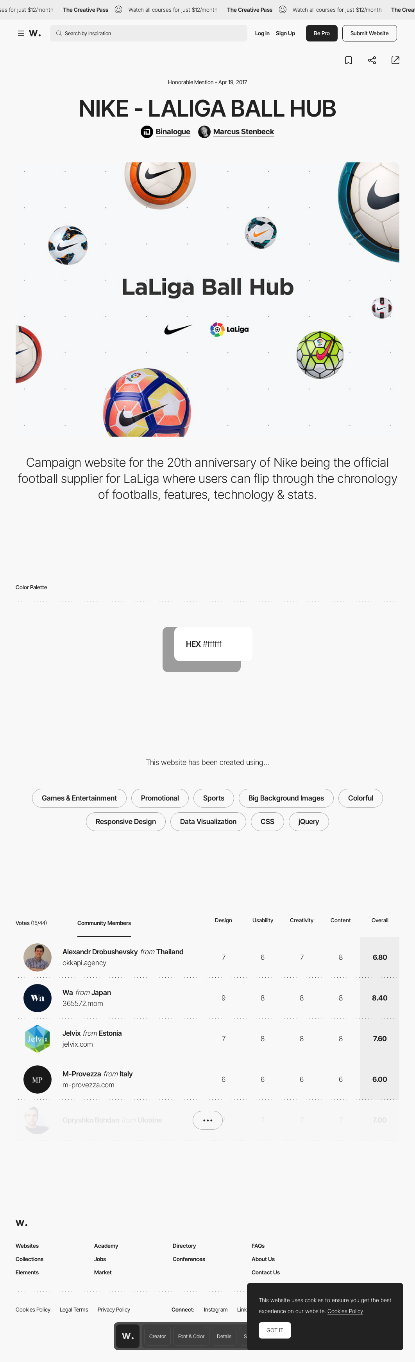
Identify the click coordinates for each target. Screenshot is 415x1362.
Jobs (100, 1259)
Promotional (160, 798)
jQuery (309, 821)
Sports (213, 798)
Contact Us (266, 1272)
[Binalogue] (165, 132)
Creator (157, 1336)
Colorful (360, 798)
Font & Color (191, 1336)
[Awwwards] (35, 33)
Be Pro (322, 33)
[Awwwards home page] (128, 1336)
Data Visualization (208, 821)
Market (103, 1272)
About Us (263, 1259)
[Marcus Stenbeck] (236, 132)
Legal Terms (74, 1309)
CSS (267, 821)
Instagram (216, 1309)
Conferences (189, 1259)
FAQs (258, 1245)
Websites (27, 1245)
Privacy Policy (114, 1309)
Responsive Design (126, 821)
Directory (184, 1245)
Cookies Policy (33, 1309)
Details (224, 1336)
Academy (106, 1245)
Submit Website (370, 33)
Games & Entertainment (79, 798)
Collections (29, 1259)
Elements (27, 1272)
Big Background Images (286, 798)
